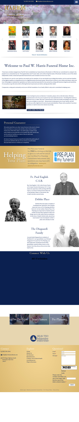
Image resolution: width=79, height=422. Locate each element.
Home (28, 351)
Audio (63, 373)
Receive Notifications (42, 54)
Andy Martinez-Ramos (12, 51)
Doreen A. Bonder (39, 51)
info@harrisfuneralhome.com (10, 354)
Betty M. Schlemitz (53, 51)
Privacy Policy (49, 390)
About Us (29, 353)
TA (44, 390)
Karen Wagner (26, 36)
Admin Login (23, 390)
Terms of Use (56, 390)
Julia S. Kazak (67, 51)
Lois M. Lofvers (26, 51)
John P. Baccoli (53, 36)
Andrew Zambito (39, 36)
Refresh (63, 371)
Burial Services (31, 356)
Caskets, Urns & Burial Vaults (34, 358)
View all (34, 54)
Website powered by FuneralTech (34, 390)
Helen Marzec (12, 36)
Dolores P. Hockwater (66, 36)
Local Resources (31, 360)
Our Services (30, 355)
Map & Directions (31, 362)
